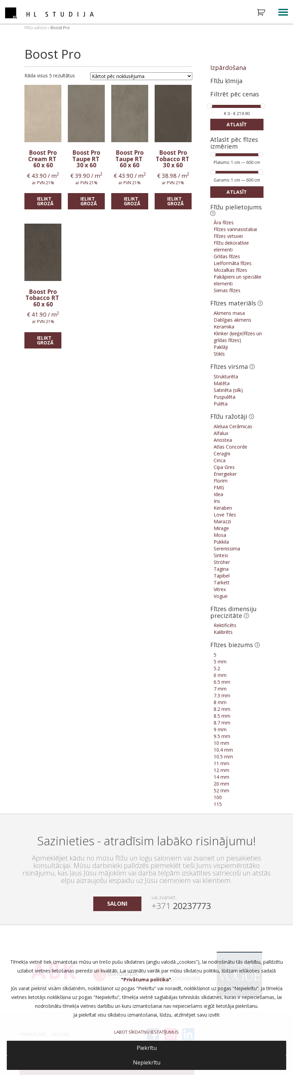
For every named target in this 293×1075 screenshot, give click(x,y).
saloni (117, 903)
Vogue (221, 596)
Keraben (223, 508)
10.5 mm (223, 756)
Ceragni (222, 453)
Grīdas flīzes (227, 256)
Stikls (219, 354)
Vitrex (220, 589)
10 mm (221, 743)
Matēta (222, 383)
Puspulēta (224, 397)
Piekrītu (147, 1048)
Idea (218, 494)
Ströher (222, 562)
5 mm (220, 661)
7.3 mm (222, 695)
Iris (217, 501)
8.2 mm (222, 709)
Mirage (221, 528)
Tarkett (222, 582)
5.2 (217, 668)
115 (218, 804)
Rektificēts (225, 625)
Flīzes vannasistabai (235, 229)
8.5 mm (222, 716)
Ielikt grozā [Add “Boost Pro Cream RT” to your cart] (45, 201)
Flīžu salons (35, 28)
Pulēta (221, 403)
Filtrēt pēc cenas (234, 94)
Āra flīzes (224, 222)
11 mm (221, 763)
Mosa (220, 535)
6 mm (220, 675)
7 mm (220, 688)
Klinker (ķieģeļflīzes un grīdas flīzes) (238, 336)
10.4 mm (223, 750)
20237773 (181, 905)
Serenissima (227, 548)
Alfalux (221, 433)
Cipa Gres (224, 467)
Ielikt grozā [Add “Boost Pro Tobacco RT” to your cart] (175, 201)
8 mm (220, 702)
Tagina (221, 569)
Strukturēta (226, 376)
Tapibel (222, 575)
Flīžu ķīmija (226, 81)
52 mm (221, 790)
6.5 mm (222, 682)
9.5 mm (222, 736)
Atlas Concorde (230, 447)
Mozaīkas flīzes (230, 270)
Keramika (224, 326)
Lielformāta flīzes (233, 263)
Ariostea (223, 440)
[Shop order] (141, 76)
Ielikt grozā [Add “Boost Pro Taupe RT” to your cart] (88, 201)
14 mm (221, 777)
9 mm (220, 729)
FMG (219, 487)
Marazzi (222, 521)
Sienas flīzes (227, 290)
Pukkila (221, 542)
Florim (221, 480)
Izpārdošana (228, 67)
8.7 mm (222, 722)
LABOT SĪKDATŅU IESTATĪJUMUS (146, 1032)
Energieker (225, 474)
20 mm (221, 783)
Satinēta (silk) (228, 390)
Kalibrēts (223, 632)
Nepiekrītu (146, 1062)
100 (218, 797)
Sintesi (221, 555)
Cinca (220, 460)
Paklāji (221, 347)
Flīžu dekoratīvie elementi (231, 246)
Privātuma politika (146, 979)
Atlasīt (237, 124)
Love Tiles (225, 514)
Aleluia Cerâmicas (233, 426)
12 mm (221, 770)
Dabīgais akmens (232, 320)
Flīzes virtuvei (228, 236)
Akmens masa (229, 313)
